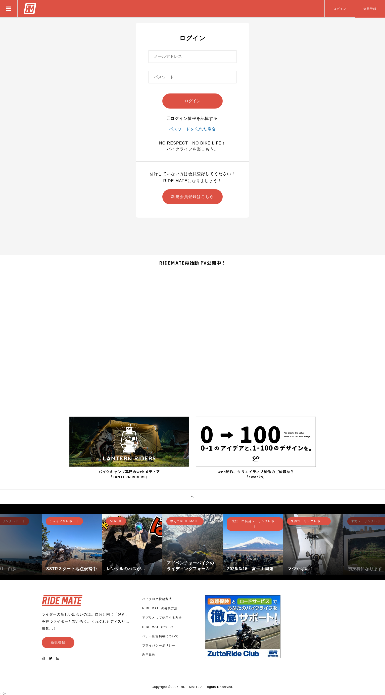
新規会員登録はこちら (192, 196)
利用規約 (148, 654)
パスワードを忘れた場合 (192, 129)
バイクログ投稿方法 (157, 598)
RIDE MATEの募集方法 (159, 608)
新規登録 (58, 642)
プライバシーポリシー (158, 645)
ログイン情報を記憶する (192, 118)
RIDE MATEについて (158, 626)
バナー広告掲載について (160, 635)
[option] (72, 544)
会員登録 (369, 9)
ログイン (339, 9)
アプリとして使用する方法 (162, 617)
